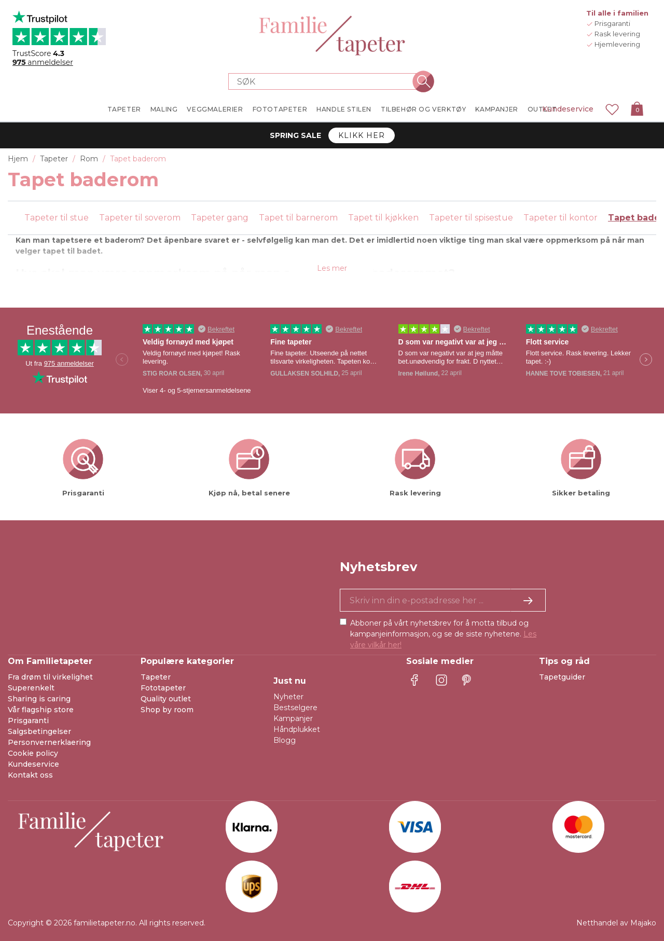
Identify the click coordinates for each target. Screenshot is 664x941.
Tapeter (156, 677)
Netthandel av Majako (616, 923)
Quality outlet (166, 698)
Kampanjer (293, 718)
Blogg (284, 740)
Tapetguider (562, 677)
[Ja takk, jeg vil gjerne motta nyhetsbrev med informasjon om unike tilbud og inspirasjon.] (443, 600)
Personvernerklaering (49, 742)
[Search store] (325, 81)
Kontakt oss (30, 775)
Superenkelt (31, 688)
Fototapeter (163, 688)
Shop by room (167, 709)
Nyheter (288, 696)
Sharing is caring (39, 698)
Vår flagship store (41, 709)
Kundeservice (567, 109)
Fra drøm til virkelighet (50, 677)
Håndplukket (296, 729)
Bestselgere (295, 707)
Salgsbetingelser (39, 731)
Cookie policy (33, 753)
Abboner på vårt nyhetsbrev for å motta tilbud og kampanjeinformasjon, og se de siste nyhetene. (443, 633)
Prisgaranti (28, 720)
